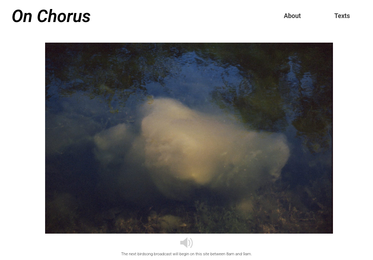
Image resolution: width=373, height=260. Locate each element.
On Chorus (51, 16)
